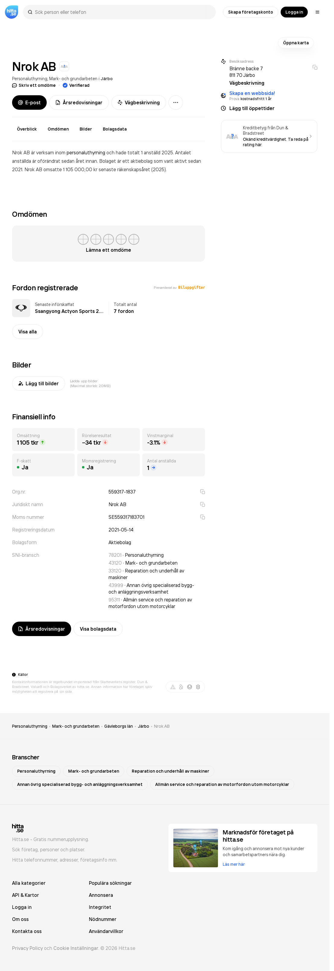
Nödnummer (102, 919)
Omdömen (58, 129)
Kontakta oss (27, 931)
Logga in (294, 12)
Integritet (100, 907)
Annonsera (101, 895)
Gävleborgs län (118, 726)
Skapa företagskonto (250, 12)
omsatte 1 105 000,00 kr (71, 169)
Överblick (27, 129)
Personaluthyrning (29, 78)
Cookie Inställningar (75, 948)
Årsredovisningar (78, 102)
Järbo (107, 78)
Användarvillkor (106, 931)
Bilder (86, 129)
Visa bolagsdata (98, 629)
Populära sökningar (110, 883)
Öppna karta (296, 43)
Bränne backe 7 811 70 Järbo (246, 71)
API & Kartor (25, 895)
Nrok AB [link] (162, 726)
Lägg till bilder (38, 383)
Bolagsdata (115, 129)
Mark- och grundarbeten (73, 78)
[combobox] (122, 12)
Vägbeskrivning (139, 102)
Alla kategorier (29, 883)
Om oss (20, 919)
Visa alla (27, 332)
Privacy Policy (27, 948)
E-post (29, 102)
